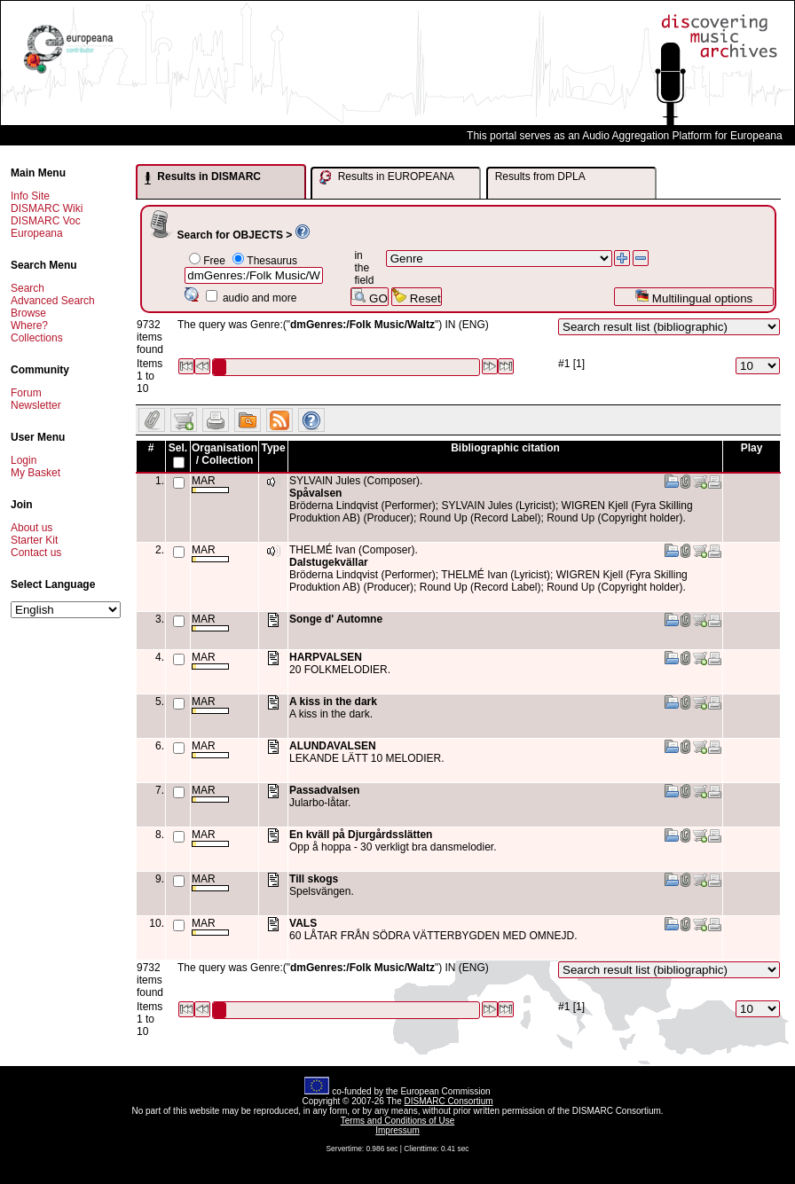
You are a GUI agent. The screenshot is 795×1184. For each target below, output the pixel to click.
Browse (28, 313)
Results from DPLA (540, 176)
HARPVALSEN (325, 657)
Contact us (36, 552)
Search (27, 288)
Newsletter (36, 405)
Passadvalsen (324, 790)
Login (23, 460)
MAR (210, 483)
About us (31, 527)
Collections (37, 338)
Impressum (397, 1130)
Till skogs (313, 879)
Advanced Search (53, 300)
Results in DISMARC (203, 177)
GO (369, 296)
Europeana (37, 233)
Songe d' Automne (335, 619)
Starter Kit (34, 540)
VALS (303, 923)
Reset (416, 296)
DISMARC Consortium (449, 1101)
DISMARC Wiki (47, 208)
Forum (26, 393)
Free (214, 261)
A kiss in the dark (333, 701)
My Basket (35, 473)
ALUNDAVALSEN (332, 746)
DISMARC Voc (46, 221)
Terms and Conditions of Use (397, 1120)
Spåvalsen (315, 493)
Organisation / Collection (224, 454)
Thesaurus (272, 261)
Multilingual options (693, 296)
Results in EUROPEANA (386, 177)
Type (273, 448)
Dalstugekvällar (328, 562)
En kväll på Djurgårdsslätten (360, 834)
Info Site (30, 196)
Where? (29, 325)
